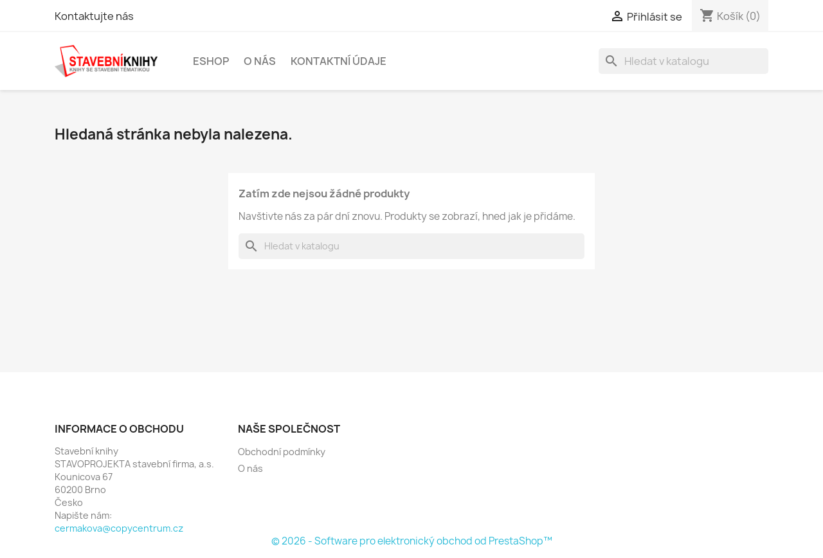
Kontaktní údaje (338, 61)
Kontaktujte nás (94, 16)
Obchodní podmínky (281, 452)
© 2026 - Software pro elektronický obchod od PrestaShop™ (411, 541)
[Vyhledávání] (683, 61)
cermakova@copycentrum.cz (119, 528)
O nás (260, 61)
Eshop (211, 61)
